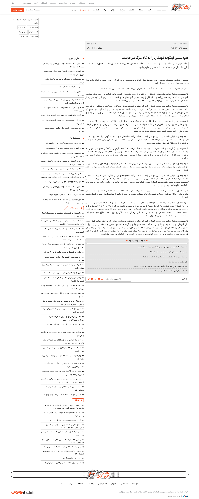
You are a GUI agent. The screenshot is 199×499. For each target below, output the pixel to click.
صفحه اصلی (183, 43)
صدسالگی (82, 3)
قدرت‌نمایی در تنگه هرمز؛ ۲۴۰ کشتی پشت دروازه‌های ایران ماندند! (64, 109)
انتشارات (44, 3)
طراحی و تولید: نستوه (178, 496)
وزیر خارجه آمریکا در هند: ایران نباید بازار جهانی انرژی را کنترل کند (63, 357)
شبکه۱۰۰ (91, 3)
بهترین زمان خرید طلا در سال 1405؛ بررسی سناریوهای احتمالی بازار (63, 452)
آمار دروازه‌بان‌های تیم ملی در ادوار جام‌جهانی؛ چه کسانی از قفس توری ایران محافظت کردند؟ (62, 380)
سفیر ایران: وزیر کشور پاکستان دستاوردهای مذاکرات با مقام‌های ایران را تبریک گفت (63, 246)
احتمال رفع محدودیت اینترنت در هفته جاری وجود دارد (61, 394)
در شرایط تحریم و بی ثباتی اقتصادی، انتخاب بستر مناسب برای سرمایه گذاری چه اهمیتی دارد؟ (64, 407)
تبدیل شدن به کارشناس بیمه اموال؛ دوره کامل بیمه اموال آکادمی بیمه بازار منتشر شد (64, 426)
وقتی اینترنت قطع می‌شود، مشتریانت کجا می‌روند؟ (62, 446)
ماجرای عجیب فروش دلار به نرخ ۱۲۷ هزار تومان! (167, 251)
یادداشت (53, 3)
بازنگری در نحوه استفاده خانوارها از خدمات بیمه (63, 148)
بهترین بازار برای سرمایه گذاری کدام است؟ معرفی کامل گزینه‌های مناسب (62, 441)
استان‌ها (96, 10)
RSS (62, 483)
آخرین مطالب (74, 208)
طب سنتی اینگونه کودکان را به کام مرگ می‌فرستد (155, 57)
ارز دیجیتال (34, 36)
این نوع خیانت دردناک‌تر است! (70, 86)
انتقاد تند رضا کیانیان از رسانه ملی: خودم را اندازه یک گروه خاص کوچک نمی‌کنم (63, 101)
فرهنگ (141, 10)
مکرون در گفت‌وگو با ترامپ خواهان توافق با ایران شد (62, 252)
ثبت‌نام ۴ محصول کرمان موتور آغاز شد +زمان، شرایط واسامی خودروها (63, 414)
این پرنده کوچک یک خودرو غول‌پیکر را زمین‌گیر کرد (63, 181)
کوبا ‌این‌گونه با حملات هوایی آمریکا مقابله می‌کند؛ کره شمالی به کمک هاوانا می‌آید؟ (63, 238)
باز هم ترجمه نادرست (176, 261)
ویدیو (74, 10)
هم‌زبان (72, 3)
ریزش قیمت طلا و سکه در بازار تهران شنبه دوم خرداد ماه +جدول (62, 295)
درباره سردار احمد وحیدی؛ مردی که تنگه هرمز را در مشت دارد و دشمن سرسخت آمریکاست (62, 222)
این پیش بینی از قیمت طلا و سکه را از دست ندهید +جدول (64, 130)
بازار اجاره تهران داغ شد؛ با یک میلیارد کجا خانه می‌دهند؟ (163, 256)
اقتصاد (131, 10)
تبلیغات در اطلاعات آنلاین (71, 458)
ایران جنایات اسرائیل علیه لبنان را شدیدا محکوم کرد (62, 272)
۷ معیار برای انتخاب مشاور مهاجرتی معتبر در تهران (63, 462)
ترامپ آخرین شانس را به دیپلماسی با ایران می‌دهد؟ (62, 168)
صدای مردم (63, 3)
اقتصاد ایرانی (33, 32)
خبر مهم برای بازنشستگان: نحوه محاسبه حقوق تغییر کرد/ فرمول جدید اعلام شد (63, 201)
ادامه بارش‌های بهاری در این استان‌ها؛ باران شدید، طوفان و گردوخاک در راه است (64, 318)
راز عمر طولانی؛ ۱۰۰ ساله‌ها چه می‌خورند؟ (169, 270)
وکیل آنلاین (21, 27)
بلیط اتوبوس (24, 36)
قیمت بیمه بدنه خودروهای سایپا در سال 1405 (64, 420)
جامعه (150, 10)
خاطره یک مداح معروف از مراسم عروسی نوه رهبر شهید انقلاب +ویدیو (159, 266)
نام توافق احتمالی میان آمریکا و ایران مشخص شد (63, 143)
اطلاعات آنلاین (182, 7)
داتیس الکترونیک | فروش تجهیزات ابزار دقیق (25, 21)
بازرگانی (76, 400)
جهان (105, 10)
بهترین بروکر (23, 32)
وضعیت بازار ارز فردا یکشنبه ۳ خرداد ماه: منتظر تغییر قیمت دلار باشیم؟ (63, 279)
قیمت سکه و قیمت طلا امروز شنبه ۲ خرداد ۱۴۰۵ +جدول (61, 115)
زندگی (84, 10)
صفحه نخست (161, 10)
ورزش (113, 10)
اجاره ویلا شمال (33, 27)
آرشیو (36, 3)
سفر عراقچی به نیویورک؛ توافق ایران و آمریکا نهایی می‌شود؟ (64, 81)
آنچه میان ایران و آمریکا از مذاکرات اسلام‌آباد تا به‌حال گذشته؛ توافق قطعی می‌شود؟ (63, 341)
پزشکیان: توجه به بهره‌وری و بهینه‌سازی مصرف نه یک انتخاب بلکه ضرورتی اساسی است (63, 303)
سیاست (122, 10)
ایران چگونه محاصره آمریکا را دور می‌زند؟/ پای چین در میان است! (161, 246)
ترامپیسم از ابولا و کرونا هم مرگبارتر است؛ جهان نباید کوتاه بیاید (64, 230)
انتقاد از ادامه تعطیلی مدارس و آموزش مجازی (64, 194)
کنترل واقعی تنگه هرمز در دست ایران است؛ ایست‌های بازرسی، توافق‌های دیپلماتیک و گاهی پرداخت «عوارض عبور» (62, 175)
